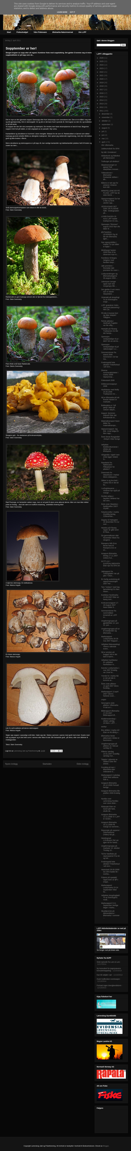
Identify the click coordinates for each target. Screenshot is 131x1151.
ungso (103, 699)
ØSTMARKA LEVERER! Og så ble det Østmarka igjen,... (109, 235)
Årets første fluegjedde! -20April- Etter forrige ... (110, 439)
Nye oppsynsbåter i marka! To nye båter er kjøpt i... (110, 244)
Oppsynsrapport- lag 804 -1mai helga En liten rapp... (110, 431)
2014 (102, 100)
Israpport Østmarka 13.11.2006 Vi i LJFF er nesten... (110, 816)
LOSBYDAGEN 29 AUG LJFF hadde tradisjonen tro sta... (110, 218)
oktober (105, 121)
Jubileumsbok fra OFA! (110, 149)
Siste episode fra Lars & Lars (108, 962)
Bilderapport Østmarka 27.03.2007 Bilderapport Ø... (110, 713)
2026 (102, 58)
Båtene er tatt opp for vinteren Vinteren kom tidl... (109, 185)
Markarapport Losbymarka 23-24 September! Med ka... (109, 888)
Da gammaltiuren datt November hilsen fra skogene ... (110, 537)
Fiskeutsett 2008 (107, 380)
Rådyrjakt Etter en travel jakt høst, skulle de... (108, 809)
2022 (102, 72)
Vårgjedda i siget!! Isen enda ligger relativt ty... (110, 457)
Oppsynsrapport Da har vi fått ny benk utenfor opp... (110, 201)
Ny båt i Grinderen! (108, 152)
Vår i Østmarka (107, 145)
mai (103, 138)
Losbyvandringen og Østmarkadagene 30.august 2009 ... (109, 276)
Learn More (62, 12)
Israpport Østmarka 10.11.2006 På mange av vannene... (110, 824)
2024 (102, 65)
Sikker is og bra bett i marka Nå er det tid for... (109, 482)
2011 (102, 111)
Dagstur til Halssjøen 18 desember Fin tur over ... (110, 522)
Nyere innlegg (11, 764)
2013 (102, 104)
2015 (102, 97)
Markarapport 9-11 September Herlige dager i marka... (109, 905)
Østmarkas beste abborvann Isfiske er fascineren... (110, 738)
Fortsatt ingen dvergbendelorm (109, 985)
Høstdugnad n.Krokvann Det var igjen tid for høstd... (110, 840)
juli (103, 131)
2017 (102, 90)
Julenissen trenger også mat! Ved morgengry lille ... (109, 284)
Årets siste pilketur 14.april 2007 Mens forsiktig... (109, 686)
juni (103, 135)
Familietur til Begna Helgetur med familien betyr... (109, 260)
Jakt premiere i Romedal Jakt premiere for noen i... (110, 268)
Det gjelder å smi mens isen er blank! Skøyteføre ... (110, 291)
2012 (102, 107)
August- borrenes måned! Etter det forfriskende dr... (109, 415)
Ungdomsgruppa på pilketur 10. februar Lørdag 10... (109, 746)
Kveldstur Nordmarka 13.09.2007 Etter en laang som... (110, 597)
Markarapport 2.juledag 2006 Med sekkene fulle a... (110, 777)
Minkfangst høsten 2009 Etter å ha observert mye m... (109, 252)
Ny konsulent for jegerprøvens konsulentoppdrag (109, 969)
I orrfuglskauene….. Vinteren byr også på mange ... (110, 490)
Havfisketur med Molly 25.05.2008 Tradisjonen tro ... (110, 392)
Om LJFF (82, 32)
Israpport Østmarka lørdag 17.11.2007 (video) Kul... (109, 555)
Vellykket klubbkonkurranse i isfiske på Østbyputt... (109, 448)
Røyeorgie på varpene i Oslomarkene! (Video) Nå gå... (110, 832)
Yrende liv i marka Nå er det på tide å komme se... (109, 678)
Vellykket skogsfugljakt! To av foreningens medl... (110, 897)
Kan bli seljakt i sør (104, 975)
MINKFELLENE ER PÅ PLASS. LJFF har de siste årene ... (110, 193)
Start (9, 32)
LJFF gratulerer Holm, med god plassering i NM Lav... (110, 307)
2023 (102, 68)
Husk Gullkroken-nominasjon (108, 979)
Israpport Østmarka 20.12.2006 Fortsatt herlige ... (110, 785)
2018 (102, 86)
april (103, 142)
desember (106, 114)
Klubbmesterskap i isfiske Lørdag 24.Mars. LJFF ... (109, 721)
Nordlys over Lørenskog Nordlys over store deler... (109, 801)
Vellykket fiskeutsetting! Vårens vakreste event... (110, 646)
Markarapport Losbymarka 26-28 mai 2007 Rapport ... (110, 639)
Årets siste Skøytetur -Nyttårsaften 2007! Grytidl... (110, 506)
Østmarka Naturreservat (62, 32)
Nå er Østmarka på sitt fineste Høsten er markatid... (110, 399)
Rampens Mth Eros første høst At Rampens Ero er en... (109, 546)
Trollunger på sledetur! (110, 161)
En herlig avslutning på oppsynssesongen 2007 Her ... (110, 581)
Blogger (106, 1146)
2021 (102, 75)
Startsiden (47, 764)
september (106, 124)
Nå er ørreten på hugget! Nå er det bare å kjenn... (109, 654)
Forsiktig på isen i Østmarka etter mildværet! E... (108, 769)
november (106, 117)
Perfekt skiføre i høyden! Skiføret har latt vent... (110, 498)
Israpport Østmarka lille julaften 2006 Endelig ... (110, 793)
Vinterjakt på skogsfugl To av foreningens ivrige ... (110, 299)
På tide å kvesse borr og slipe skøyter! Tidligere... (109, 315)
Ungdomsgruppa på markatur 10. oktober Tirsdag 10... (110, 848)
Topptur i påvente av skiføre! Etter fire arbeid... (109, 761)
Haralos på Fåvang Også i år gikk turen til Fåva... (110, 530)
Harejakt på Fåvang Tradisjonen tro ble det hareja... (109, 331)
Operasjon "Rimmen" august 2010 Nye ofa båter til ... (110, 226)
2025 (102, 61)
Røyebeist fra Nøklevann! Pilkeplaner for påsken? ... (108, 466)
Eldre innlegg (82, 764)
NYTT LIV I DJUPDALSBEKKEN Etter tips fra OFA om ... (110, 564)
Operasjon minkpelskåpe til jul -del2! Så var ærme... (110, 339)
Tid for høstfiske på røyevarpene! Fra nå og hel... (110, 856)
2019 (102, 83)
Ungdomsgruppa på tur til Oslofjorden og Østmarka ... (110, 631)
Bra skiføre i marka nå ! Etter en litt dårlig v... (110, 731)
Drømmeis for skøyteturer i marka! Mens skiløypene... (110, 475)
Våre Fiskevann (40, 32)
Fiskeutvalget (22, 32)
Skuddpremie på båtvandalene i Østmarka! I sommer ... (110, 914)
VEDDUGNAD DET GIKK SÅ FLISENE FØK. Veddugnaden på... (110, 209)
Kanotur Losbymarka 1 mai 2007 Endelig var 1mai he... (110, 670)
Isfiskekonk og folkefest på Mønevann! (110, 157)
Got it (72, 12)
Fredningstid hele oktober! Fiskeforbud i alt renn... (110, 364)
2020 (102, 79)
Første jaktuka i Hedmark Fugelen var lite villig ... (109, 323)
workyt (103, 727)
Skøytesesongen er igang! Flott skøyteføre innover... (110, 167)
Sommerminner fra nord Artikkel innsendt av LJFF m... (109, 614)
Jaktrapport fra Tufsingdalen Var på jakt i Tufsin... (110, 573)
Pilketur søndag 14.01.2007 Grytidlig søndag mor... (110, 754)
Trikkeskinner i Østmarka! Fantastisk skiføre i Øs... (109, 176)
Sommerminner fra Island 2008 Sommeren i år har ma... (109, 355)
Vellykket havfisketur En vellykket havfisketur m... (109, 662)
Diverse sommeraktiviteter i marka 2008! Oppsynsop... (109, 373)
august (105, 128)
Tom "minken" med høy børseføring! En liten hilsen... (110, 589)
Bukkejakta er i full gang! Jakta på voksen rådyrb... (108, 407)
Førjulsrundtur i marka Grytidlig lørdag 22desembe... (110, 514)
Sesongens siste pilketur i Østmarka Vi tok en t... (109, 705)
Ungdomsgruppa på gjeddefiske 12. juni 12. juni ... (110, 623)
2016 (102, 93)
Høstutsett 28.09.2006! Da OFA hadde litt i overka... (110, 872)
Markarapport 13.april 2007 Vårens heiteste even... (109, 694)
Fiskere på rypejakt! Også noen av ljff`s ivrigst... (109, 879)
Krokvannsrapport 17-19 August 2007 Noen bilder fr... (110, 605)
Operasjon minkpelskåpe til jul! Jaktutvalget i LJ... (110, 346)
